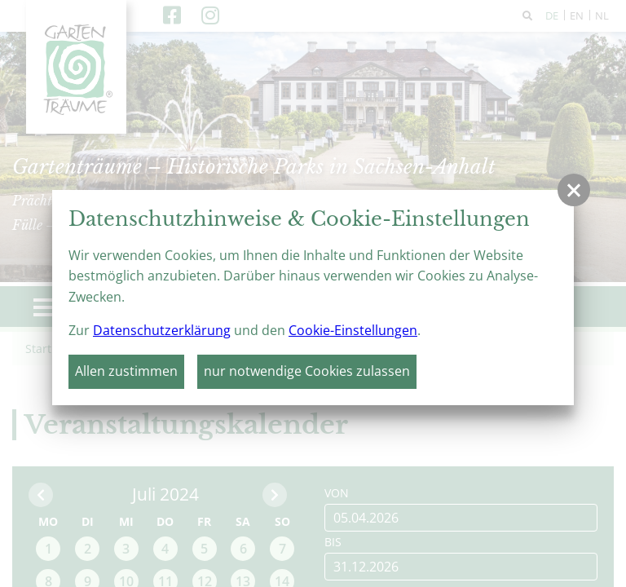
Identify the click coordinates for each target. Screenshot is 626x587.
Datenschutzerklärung (162, 330)
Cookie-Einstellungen (353, 330)
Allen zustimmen (126, 371)
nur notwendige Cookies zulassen (307, 371)
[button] (574, 190)
